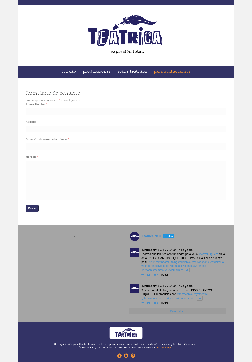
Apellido (31, 121)
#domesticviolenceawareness (188, 265)
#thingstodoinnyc (180, 262)
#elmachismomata (152, 270)
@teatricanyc (184, 294)
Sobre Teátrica (132, 72)
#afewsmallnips (174, 270)
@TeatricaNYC (168, 250)
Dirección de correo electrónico (47, 139)
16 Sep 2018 (186, 250)
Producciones (96, 72)
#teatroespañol (200, 262)
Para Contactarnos (172, 72)
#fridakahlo (217, 262)
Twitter (164, 274)
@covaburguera (208, 254)
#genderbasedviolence (155, 265)
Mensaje (32, 156)
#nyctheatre (200, 294)
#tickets (172, 298)
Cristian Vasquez (164, 347)
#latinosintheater (159, 262)
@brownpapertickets (154, 298)
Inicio (69, 72)
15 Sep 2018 (186, 286)
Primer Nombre (36, 104)
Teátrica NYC (150, 250)
